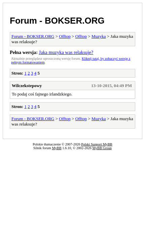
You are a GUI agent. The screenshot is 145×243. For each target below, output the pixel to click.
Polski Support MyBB (96, 144)
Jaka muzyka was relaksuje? (66, 52)
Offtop (64, 36)
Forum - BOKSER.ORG (57, 21)
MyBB (56, 148)
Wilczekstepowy (27, 85)
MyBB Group (102, 148)
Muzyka (99, 36)
